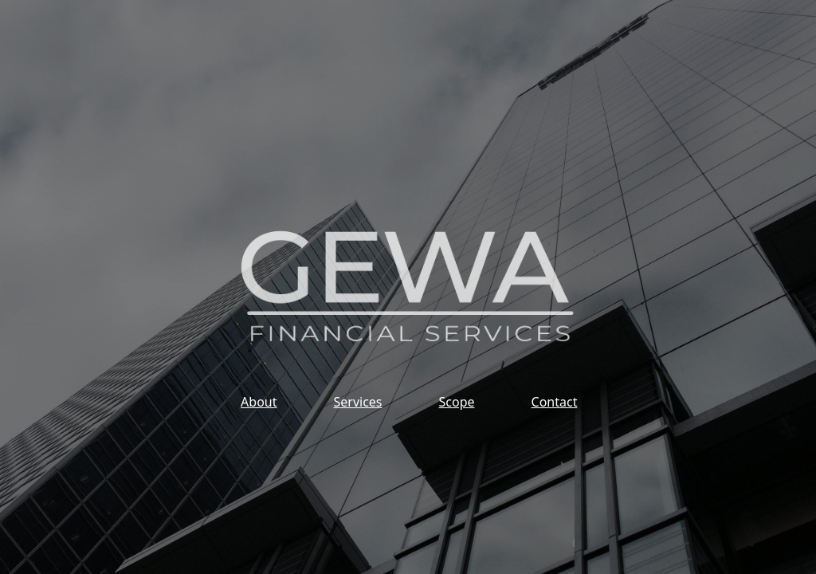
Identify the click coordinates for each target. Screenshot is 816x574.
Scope (457, 402)
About (259, 402)
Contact (555, 402)
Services (357, 402)
